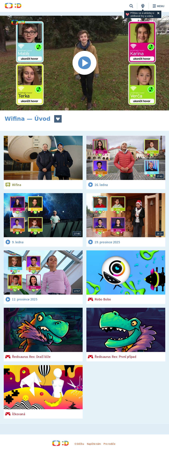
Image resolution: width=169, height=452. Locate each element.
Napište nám (94, 443)
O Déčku (79, 443)
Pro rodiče (109, 443)
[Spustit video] (84, 63)
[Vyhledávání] (131, 6)
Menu (157, 6)
